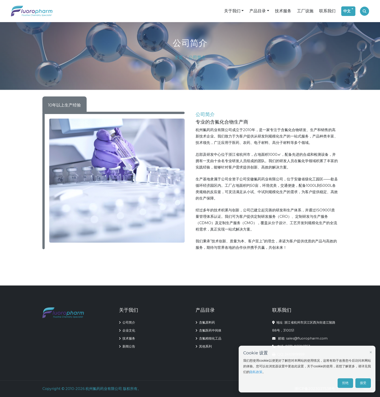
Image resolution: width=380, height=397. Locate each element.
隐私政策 (256, 372)
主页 (179, 57)
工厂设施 (305, 10)
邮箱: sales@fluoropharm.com (300, 338)
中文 (347, 11)
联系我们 (327, 10)
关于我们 (232, 10)
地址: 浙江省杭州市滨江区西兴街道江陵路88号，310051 (304, 326)
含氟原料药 (205, 322)
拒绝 (345, 383)
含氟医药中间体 (208, 330)
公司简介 (127, 322)
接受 (363, 383)
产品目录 (257, 10)
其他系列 (204, 346)
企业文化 (127, 330)
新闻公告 (127, 346)
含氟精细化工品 (208, 338)
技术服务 (283, 10)
